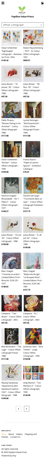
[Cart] (42, 4)
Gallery (19, 434)
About (11, 434)
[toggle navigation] (2, 3)
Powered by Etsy (8, 455)
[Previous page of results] (18, 409)
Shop (4, 434)
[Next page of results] (26, 409)
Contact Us (15, 437)
